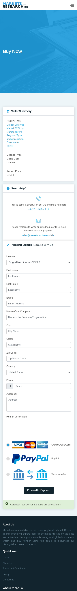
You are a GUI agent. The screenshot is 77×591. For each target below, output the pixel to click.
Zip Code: (11, 352)
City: (8, 325)
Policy (6, 574)
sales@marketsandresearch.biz (38, 235)
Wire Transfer (39, 474)
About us (7, 563)
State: (9, 339)
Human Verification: (16, 416)
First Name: (12, 270)
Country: (11, 366)
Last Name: (12, 284)
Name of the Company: (18, 311)
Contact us (8, 579)
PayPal (35, 459)
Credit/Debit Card (41, 445)
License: (10, 256)
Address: (11, 394)
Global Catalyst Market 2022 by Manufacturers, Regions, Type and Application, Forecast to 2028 (15, 135)
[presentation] (34, 427)
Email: (9, 298)
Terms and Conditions (14, 568)
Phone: (10, 380)
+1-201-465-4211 (38, 209)
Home (6, 557)
